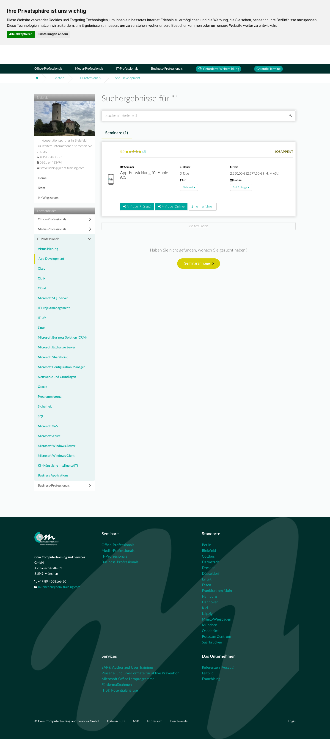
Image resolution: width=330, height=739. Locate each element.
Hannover (210, 602)
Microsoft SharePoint (53, 357)
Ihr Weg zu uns (48, 198)
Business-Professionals (167, 68)
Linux (41, 327)
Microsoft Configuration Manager (61, 367)
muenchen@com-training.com (59, 587)
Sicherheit (45, 406)
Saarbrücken (212, 642)
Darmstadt (210, 562)
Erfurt (207, 579)
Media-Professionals (89, 68)
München (209, 625)
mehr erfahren (203, 206)
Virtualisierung (48, 249)
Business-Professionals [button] (54, 485)
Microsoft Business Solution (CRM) (62, 337)
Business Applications (53, 475)
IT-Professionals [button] (48, 239)
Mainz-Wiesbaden (216, 619)
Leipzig (207, 614)
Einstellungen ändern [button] (53, 34)
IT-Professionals (127, 68)
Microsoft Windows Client (56, 455)
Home (42, 178)
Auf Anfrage (241, 187)
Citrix (41, 278)
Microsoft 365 (48, 426)
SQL (41, 416)
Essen (206, 585)
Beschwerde (178, 721)
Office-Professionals (48, 68)
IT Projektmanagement (54, 308)
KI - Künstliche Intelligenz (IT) (58, 465)
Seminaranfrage (199, 263)
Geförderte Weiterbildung (218, 69)
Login (292, 721)
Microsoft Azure (49, 436)
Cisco (41, 268)
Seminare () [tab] (116, 133)
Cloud (42, 288)
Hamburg (209, 596)
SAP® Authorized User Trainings (128, 667)
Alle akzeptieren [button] (21, 34)
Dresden (208, 568)
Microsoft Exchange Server (56, 347)
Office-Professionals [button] (52, 219)
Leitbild (208, 673)
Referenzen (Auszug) (218, 667)
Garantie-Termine (268, 69)
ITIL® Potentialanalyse (120, 690)
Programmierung (49, 396)
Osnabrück (211, 631)
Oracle (42, 387)
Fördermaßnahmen (117, 685)
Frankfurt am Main (217, 591)
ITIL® (42, 318)
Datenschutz (116, 721)
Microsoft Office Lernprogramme (128, 679)
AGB (136, 721)
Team (41, 188)
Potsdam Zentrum (216, 636)
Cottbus (208, 556)
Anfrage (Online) (171, 206)
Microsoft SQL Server (53, 298)
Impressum (155, 721)
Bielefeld (58, 78)
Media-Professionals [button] (52, 229)
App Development (127, 78)
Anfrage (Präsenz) (137, 206)
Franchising (211, 679)
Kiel (205, 608)
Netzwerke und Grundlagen (57, 377)
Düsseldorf (211, 573)
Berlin (206, 545)
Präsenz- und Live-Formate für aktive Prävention (140, 673)
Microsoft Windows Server (56, 446)
